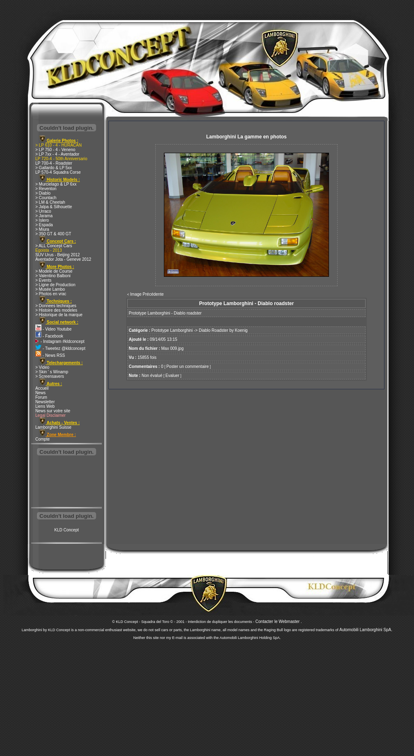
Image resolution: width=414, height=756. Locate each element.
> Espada (44, 225)
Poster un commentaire (187, 366)
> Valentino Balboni (53, 275)
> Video (42, 367)
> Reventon (45, 188)
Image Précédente (147, 294)
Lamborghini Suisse (53, 427)
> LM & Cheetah (50, 202)
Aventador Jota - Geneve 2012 (63, 259)
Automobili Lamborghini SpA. (365, 629)
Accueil (41, 388)
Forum (41, 397)
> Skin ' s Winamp (51, 372)
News (40, 393)
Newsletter (45, 402)
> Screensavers (49, 376)
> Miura (42, 229)
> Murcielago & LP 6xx (55, 184)
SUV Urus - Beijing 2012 (57, 255)
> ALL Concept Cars (53, 246)
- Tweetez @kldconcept (60, 348)
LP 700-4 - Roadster (53, 163)
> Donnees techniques (55, 305)
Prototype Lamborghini (172, 330)
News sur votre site (52, 411)
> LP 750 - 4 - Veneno (55, 149)
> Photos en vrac (50, 294)
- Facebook (49, 336)
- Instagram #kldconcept (60, 341)
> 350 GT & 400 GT (53, 234)
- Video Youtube (53, 329)
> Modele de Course (53, 271)
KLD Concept (66, 530)
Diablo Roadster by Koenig (223, 330)
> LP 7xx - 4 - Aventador (57, 154)
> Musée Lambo (50, 289)
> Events (43, 280)
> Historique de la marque (59, 315)
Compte (42, 439)
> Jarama (44, 216)
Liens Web (45, 406)
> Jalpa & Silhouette (53, 207)
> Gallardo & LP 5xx (53, 167)
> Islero (42, 220)
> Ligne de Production (55, 285)
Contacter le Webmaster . (278, 621)
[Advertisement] (66, 482)
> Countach (45, 197)
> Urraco (43, 211)
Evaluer (172, 375)
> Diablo (43, 193)
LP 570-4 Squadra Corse (57, 172)
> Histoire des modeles (56, 310)
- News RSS (50, 355)
